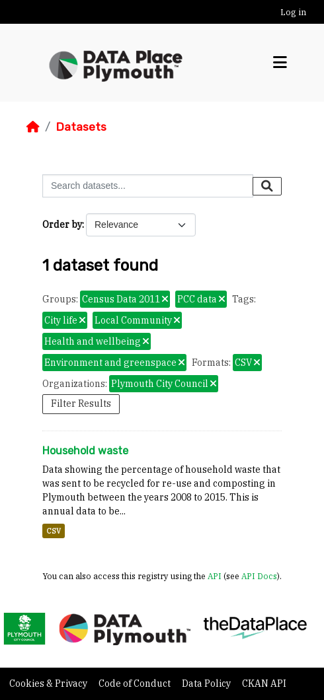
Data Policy (207, 683)
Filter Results (81, 403)
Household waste (85, 450)
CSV (53, 531)
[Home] (33, 126)
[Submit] (267, 186)
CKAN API (264, 683)
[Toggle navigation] (280, 63)
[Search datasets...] (147, 185)
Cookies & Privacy (49, 683)
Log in (293, 12)
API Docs (259, 576)
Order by (62, 224)
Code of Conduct (136, 683)
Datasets (81, 126)
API (215, 576)
